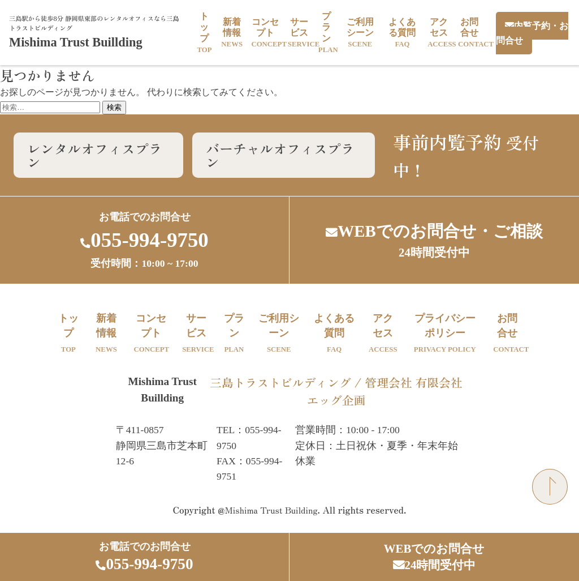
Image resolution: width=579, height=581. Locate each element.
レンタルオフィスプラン (95, 155)
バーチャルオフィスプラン (281, 155)
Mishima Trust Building (271, 511)
